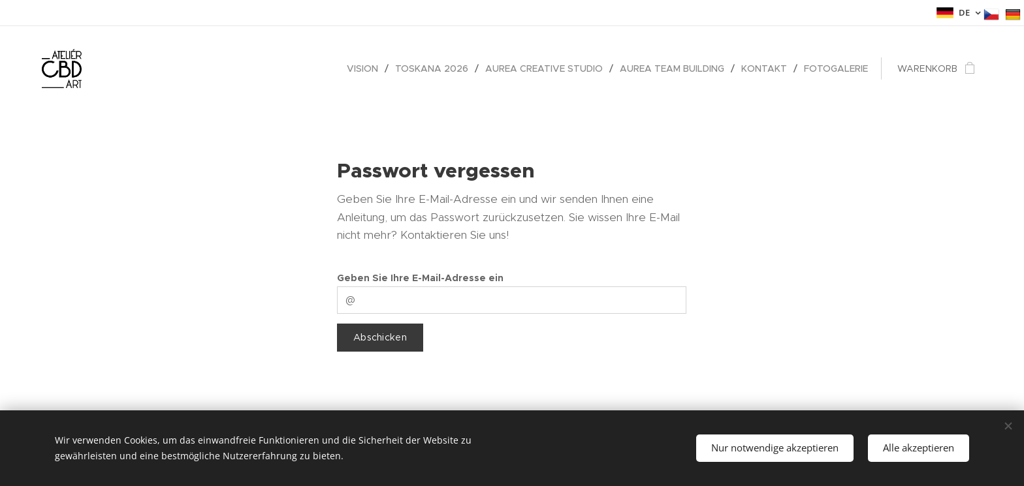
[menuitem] (366, 68)
